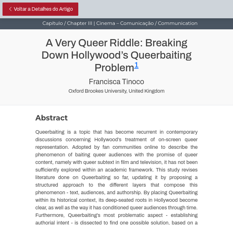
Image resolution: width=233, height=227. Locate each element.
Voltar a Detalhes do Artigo (43, 8)
